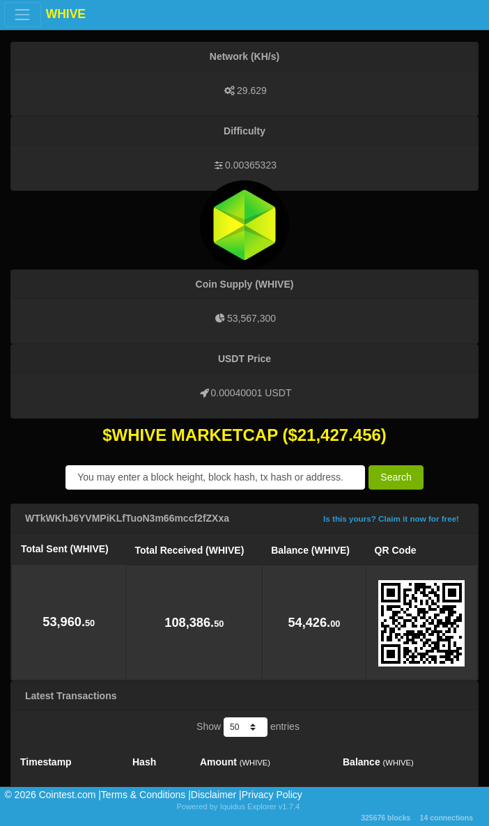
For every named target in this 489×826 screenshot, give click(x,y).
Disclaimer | (216, 794)
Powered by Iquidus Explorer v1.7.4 (238, 806)
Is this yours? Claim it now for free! (391, 518)
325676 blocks (385, 817)
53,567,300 (251, 318)
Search (395, 477)
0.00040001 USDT (251, 392)
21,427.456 (339, 435)
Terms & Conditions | (146, 794)
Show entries (248, 727)
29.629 (252, 90)
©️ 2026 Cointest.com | (52, 794)
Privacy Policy (272, 794)
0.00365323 (251, 165)
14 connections (446, 817)
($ (289, 435)
